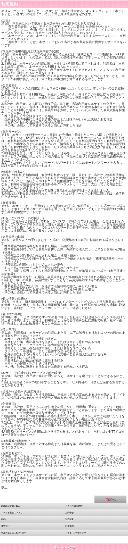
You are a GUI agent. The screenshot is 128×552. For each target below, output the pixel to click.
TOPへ (110, 499)
